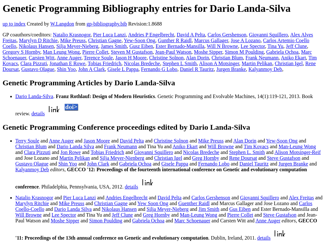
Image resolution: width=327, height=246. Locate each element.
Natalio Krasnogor (72, 34)
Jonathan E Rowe (67, 63)
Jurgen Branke (231, 69)
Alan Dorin (197, 57)
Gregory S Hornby (21, 52)
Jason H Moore (131, 57)
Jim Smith (209, 209)
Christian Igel (289, 63)
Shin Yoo (66, 69)
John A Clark (91, 69)
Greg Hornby (205, 158)
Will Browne (221, 146)
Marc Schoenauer (192, 220)
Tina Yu (275, 46)
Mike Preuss (73, 40)
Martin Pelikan (257, 63)
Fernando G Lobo (159, 69)
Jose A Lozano (245, 40)
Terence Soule (98, 57)
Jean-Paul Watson (173, 52)
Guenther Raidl (193, 203)
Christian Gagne (104, 40)
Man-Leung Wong (297, 146)
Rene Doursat (243, 158)
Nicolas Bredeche (142, 63)
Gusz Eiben (141, 46)
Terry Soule (27, 140)
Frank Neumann (262, 57)
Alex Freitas (301, 197)
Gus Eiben (240, 209)
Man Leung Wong (61, 52)
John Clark (98, 163)
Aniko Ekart (293, 57)
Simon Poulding (105, 220)
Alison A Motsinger (219, 63)
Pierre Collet (95, 52)
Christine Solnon (166, 57)
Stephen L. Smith (247, 152)
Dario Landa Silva (75, 146)
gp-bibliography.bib (107, 24)
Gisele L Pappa (122, 69)
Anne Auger (69, 57)
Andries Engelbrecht (126, 197)
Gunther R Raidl (175, 40)
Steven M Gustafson (132, 52)
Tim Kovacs (256, 146)
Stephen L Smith (180, 63)
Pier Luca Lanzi (109, 34)
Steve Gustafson (283, 158)
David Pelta (132, 140)
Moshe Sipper (208, 52)
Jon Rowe (70, 152)
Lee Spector (252, 46)
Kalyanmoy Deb (265, 69)
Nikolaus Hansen (36, 46)
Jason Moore (97, 140)
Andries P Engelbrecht (151, 34)
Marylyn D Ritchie (38, 40)
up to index (14, 24)
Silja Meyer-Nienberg (122, 158)
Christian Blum (227, 57)
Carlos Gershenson (227, 34)
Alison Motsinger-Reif (297, 152)
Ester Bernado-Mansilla (180, 46)
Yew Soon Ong (152, 203)
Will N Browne (222, 46)
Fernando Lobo (213, 163)
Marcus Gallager (211, 40)
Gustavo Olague (38, 69)
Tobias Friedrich (104, 63)
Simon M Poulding (244, 52)
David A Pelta (191, 34)
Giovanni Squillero (268, 34)
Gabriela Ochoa (282, 52)
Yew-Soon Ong (139, 40)
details (38, 113)
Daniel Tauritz (254, 163)
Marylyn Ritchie (32, 203)
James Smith (114, 46)
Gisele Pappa (174, 163)
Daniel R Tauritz (197, 69)
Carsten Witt (41, 57)
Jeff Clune (296, 46)
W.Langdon (62, 24)
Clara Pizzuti (33, 63)
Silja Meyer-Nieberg (77, 46)
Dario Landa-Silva (34, 96)
